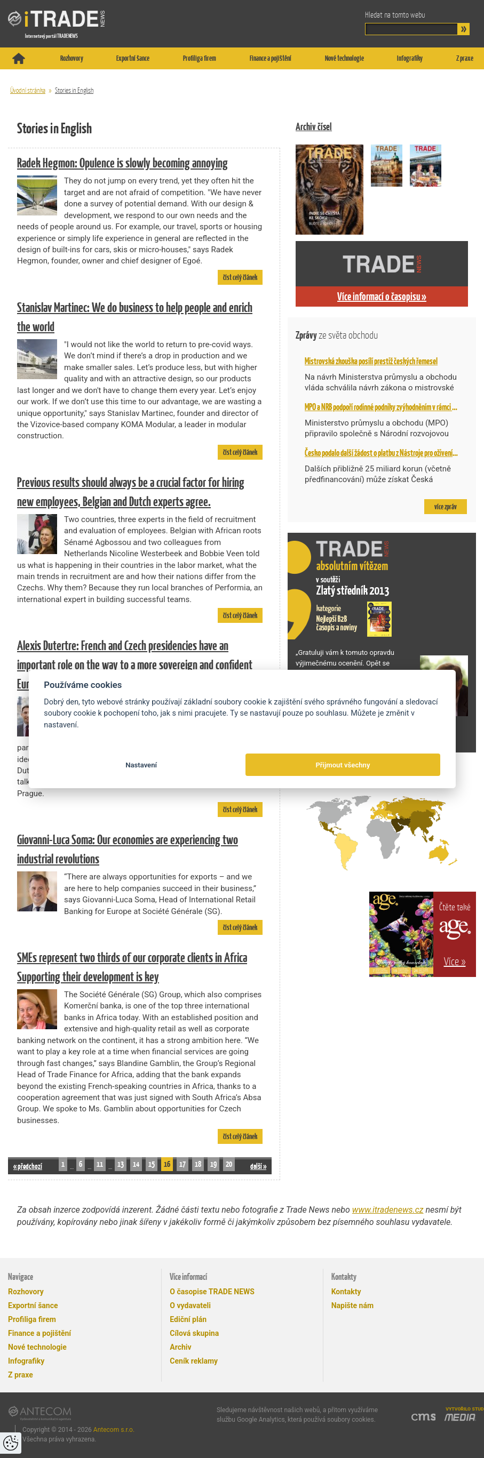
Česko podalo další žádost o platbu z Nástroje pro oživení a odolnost (393, 453)
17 (182, 1164)
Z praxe (464, 58)
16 (167, 1164)
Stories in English (74, 90)
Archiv (180, 1347)
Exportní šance (132, 58)
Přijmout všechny (342, 765)
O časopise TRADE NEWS (212, 1291)
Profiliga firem (199, 58)
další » (258, 1166)
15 (151, 1164)
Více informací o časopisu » (381, 296)
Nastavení (141, 765)
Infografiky (410, 58)
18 (198, 1164)
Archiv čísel (314, 126)
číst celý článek (240, 277)
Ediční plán (188, 1319)
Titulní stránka (18, 58)
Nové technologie (344, 58)
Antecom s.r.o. (113, 1429)
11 (100, 1164)
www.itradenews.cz (388, 1210)
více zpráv (445, 506)
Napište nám (352, 1305)
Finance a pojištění (270, 58)
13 (120, 1164)
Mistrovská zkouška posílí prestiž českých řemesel (371, 361)
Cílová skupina (194, 1333)
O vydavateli (190, 1305)
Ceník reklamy (194, 1361)
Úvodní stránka (27, 90)
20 (229, 1164)
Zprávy (337, 335)
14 (136, 1164)
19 (213, 1164)
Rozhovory (71, 58)
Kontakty (346, 1291)
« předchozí (27, 1166)
